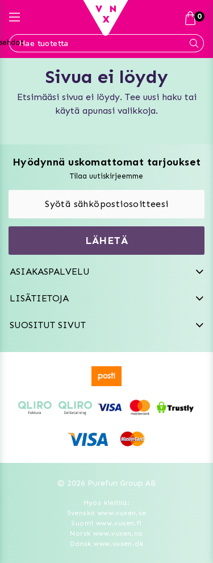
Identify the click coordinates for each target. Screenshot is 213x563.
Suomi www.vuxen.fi (106, 523)
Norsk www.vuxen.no (106, 533)
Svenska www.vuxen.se (107, 513)
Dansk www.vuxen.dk (106, 544)
